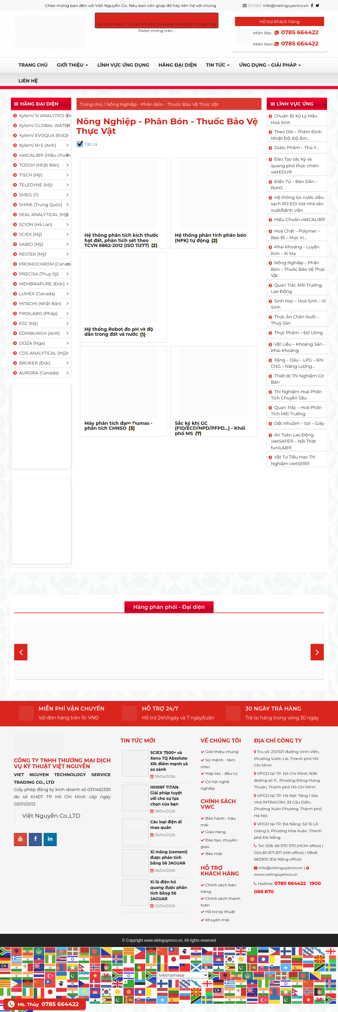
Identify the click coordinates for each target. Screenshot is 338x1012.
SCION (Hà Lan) (32, 224)
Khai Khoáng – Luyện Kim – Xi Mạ (295, 250)
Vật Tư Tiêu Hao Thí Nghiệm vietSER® (293, 460)
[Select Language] (183, 975)
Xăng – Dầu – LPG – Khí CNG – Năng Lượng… (297, 363)
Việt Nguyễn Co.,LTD (51, 815)
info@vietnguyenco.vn (286, 5)
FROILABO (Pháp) (35, 313)
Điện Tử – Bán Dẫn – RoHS (294, 185)
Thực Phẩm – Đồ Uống (298, 332)
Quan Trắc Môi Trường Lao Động (296, 288)
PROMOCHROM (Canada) (41, 264)
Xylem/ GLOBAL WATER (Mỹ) (41, 125)
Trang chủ (33, 65)
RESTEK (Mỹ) (29, 254)
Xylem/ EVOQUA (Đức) (39, 135)
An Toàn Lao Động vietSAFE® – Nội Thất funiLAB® (293, 441)
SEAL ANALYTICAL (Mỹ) (40, 214)
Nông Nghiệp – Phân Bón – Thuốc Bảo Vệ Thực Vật (298, 269)
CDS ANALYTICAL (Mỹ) (39, 353)
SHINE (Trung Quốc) (37, 204)
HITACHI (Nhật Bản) (36, 303)
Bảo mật (213, 853)
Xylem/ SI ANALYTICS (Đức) (41, 115)
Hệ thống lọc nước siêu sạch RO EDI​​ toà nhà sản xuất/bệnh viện (297, 204)
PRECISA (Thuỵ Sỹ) (35, 273)
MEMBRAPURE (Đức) (38, 283)
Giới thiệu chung (221, 751)
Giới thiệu (72, 65)
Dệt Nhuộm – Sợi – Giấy (299, 423)
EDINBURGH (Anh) (36, 333)
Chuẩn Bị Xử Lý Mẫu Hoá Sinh (294, 119)
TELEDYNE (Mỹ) (32, 184)
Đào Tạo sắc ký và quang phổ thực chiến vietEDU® (295, 165)
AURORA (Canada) (35, 372)
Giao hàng (215, 831)
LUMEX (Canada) (33, 293)
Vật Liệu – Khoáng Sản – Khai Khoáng (298, 347)
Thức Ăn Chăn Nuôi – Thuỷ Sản (295, 320)
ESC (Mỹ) (25, 323)
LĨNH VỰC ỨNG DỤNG (123, 65)
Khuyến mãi (217, 919)
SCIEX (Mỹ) (27, 234)
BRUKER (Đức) (31, 362)
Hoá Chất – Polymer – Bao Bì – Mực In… (295, 234)
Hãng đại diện (177, 65)
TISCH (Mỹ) (27, 174)
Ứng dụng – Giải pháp (270, 65)
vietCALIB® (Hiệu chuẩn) (41, 155)
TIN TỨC (218, 65)
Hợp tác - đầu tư (221, 773)
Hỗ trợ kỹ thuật (220, 911)
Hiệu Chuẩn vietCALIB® (299, 219)
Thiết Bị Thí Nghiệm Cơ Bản (297, 379)
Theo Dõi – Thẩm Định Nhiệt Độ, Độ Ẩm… (296, 135)
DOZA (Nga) (28, 343)
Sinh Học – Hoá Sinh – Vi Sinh (298, 304)
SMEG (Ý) (25, 194)
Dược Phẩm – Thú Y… (296, 147)
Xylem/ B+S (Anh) (34, 145)
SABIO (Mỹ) (27, 244)
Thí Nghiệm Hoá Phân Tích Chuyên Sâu (296, 395)
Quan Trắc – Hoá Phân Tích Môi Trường (296, 411)
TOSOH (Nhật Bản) (35, 165)
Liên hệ (28, 81)
